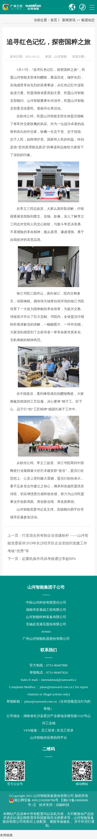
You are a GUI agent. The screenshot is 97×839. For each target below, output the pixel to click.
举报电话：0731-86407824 (48, 672)
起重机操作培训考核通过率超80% (49, 559)
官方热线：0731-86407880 (48, 665)
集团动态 (88, 20)
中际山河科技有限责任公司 (46, 602)
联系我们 (48, 650)
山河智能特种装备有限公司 (46, 617)
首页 (53, 20)
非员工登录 (65, 730)
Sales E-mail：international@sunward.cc (49, 680)
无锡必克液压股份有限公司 (46, 624)
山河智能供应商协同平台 (48, 738)
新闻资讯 (69, 20)
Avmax (46, 631)
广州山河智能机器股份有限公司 (46, 639)
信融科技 (62, 805)
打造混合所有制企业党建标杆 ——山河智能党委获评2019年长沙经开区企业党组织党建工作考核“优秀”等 (48, 543)
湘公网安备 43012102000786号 (33, 800)
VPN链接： (32, 730)
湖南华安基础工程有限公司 (46, 610)
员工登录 (48, 730)
